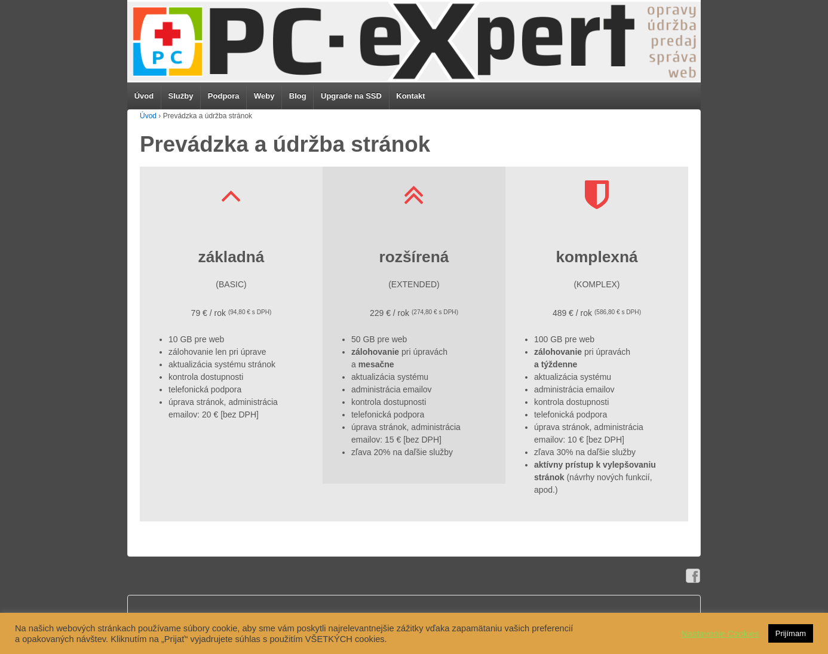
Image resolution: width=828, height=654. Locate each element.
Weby (264, 95)
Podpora (224, 95)
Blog (297, 95)
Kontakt (410, 95)
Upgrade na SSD (351, 95)
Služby (181, 95)
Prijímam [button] (790, 633)
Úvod (144, 95)
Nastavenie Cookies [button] (720, 633)
